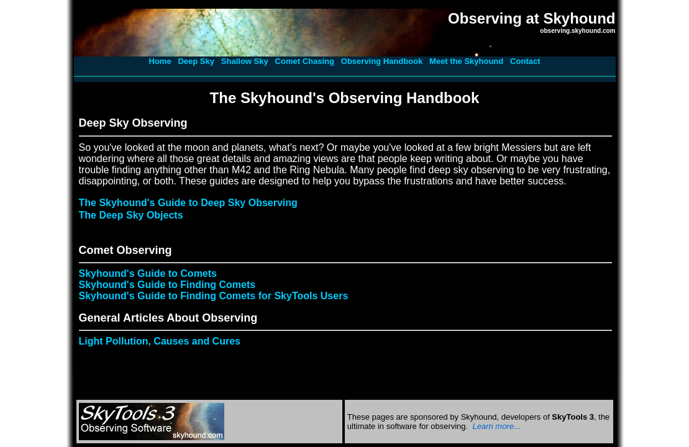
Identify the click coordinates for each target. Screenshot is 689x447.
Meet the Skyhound (466, 61)
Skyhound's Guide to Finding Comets (167, 284)
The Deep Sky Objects (131, 215)
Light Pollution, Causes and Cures (159, 341)
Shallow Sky (244, 61)
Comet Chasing (304, 61)
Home (160, 61)
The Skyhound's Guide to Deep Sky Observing (188, 202)
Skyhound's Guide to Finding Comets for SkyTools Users (214, 296)
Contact (525, 61)
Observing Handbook (381, 61)
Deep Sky (196, 61)
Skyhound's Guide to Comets (148, 273)
